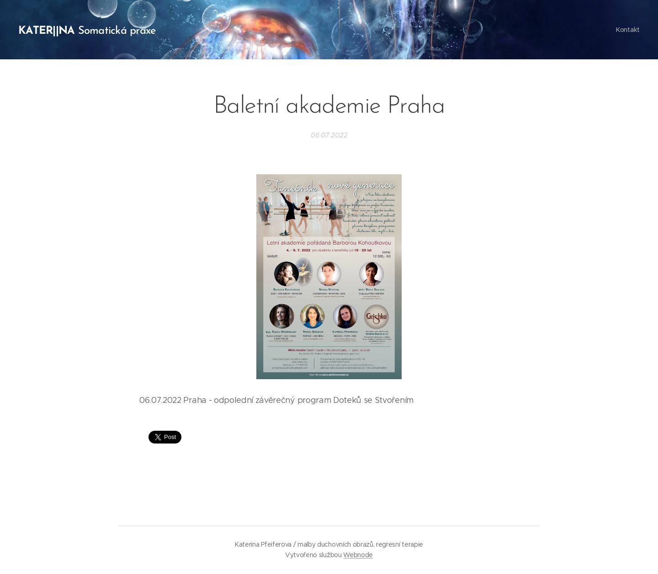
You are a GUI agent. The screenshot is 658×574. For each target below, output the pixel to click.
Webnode (358, 555)
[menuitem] (626, 29)
